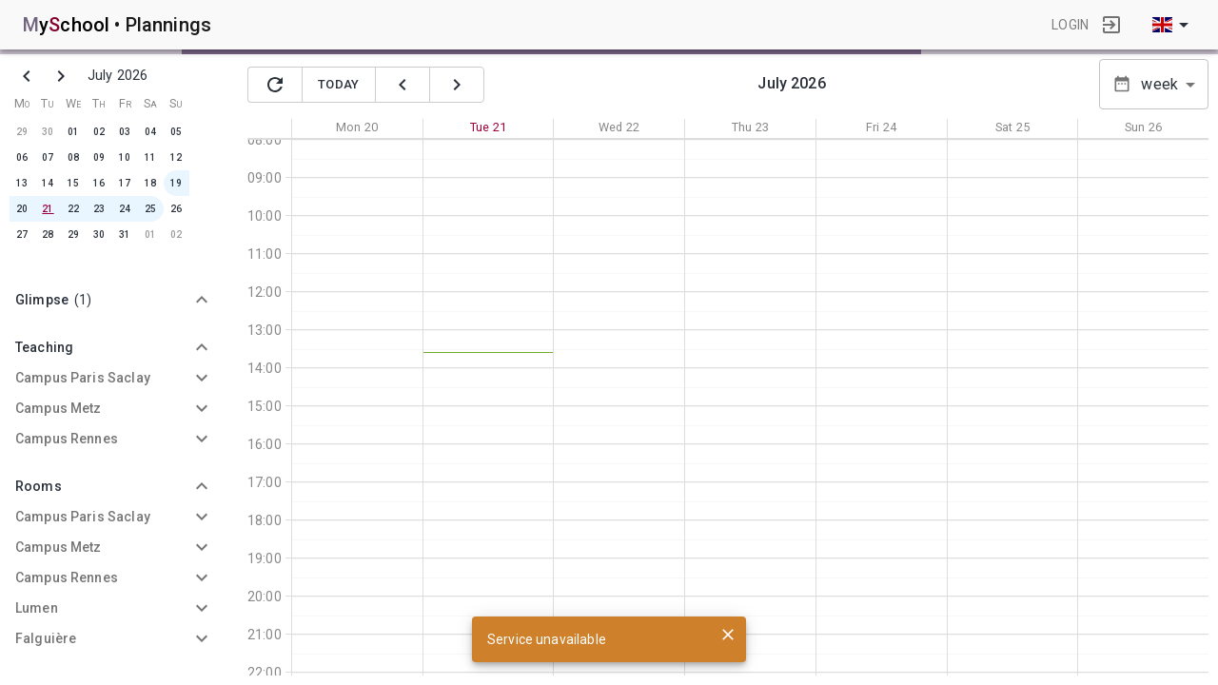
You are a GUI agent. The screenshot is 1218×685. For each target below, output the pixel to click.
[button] (114, 299)
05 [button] (176, 132)
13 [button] (22, 183)
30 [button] (47, 132)
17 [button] (124, 183)
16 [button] (99, 183)
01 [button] (73, 132)
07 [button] (47, 157)
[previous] (27, 76)
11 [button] (150, 157)
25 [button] (150, 209)
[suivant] (456, 85)
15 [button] (73, 183)
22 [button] (73, 209)
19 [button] (176, 183)
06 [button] (22, 157)
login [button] (1070, 24)
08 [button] (73, 157)
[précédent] (402, 85)
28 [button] (47, 234)
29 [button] (22, 132)
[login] (1111, 24)
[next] (61, 76)
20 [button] (22, 209)
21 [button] (47, 209)
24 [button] (124, 209)
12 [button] (176, 157)
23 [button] (99, 209)
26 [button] (176, 209)
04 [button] (150, 132)
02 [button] (99, 132)
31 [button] (124, 234)
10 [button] (124, 157)
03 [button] (124, 132)
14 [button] (47, 183)
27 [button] (22, 234)
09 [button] (99, 157)
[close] (728, 634)
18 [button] (150, 183)
